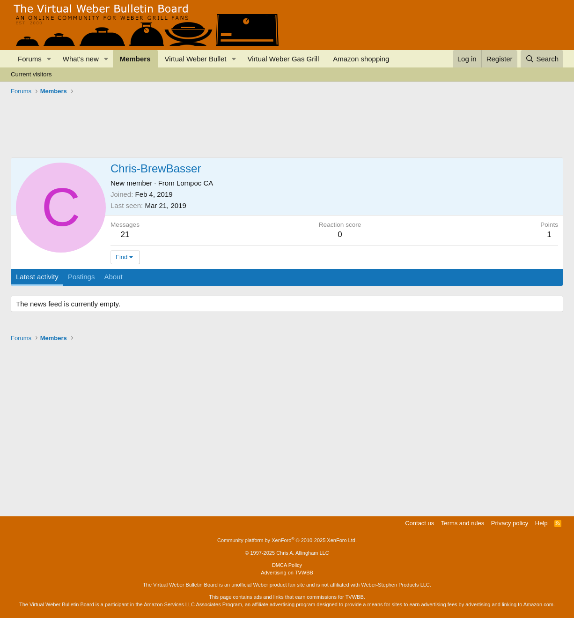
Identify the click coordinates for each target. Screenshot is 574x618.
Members (135, 59)
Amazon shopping (361, 59)
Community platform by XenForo (287, 540)
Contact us (419, 523)
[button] (49, 58)
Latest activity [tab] (37, 277)
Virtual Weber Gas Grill (283, 59)
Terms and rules (462, 523)
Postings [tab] (81, 277)
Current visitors (31, 74)
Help (541, 523)
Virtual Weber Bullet (196, 59)
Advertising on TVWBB (287, 572)
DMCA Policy (287, 565)
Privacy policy (509, 523)
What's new (81, 59)
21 (125, 234)
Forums (30, 59)
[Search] (542, 58)
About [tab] (113, 277)
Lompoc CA (195, 183)
